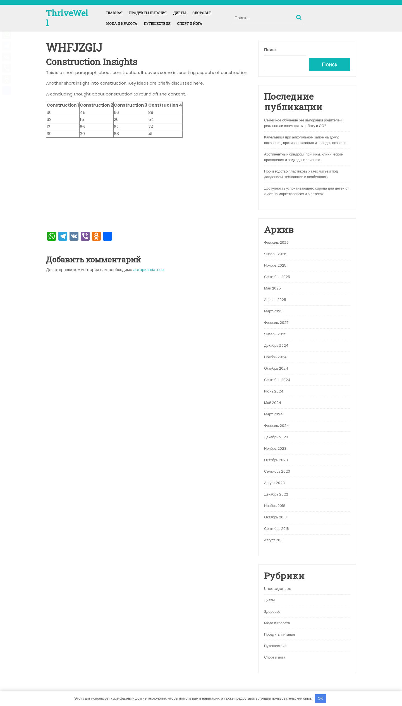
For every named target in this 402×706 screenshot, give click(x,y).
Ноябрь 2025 (275, 265)
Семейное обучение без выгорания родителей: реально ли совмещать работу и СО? (303, 123)
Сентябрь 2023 (277, 471)
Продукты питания (147, 13)
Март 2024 (273, 414)
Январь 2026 (275, 254)
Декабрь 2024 (276, 345)
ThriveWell (67, 18)
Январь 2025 (275, 334)
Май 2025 (272, 288)
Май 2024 (272, 402)
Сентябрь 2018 (276, 528)
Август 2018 (274, 540)
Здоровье (201, 13)
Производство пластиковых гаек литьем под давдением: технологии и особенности (301, 174)
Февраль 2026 (276, 242)
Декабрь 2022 (276, 494)
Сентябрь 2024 (277, 379)
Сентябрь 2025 (277, 276)
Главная (114, 13)
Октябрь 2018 (275, 517)
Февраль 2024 (276, 425)
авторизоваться (148, 269)
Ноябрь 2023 (275, 448)
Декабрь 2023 (276, 437)
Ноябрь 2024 (275, 357)
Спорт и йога (189, 23)
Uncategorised (277, 588)
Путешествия (157, 23)
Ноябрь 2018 (274, 505)
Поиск (299, 16)
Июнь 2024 (273, 391)
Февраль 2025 (276, 322)
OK (320, 698)
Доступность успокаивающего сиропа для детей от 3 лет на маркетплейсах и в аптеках (306, 191)
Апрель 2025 (275, 299)
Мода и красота (121, 23)
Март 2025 (273, 311)
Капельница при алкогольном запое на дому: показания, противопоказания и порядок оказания (306, 140)
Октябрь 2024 (276, 368)
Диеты (179, 13)
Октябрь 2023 (276, 460)
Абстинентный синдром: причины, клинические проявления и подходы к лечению (303, 157)
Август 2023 (274, 482)
